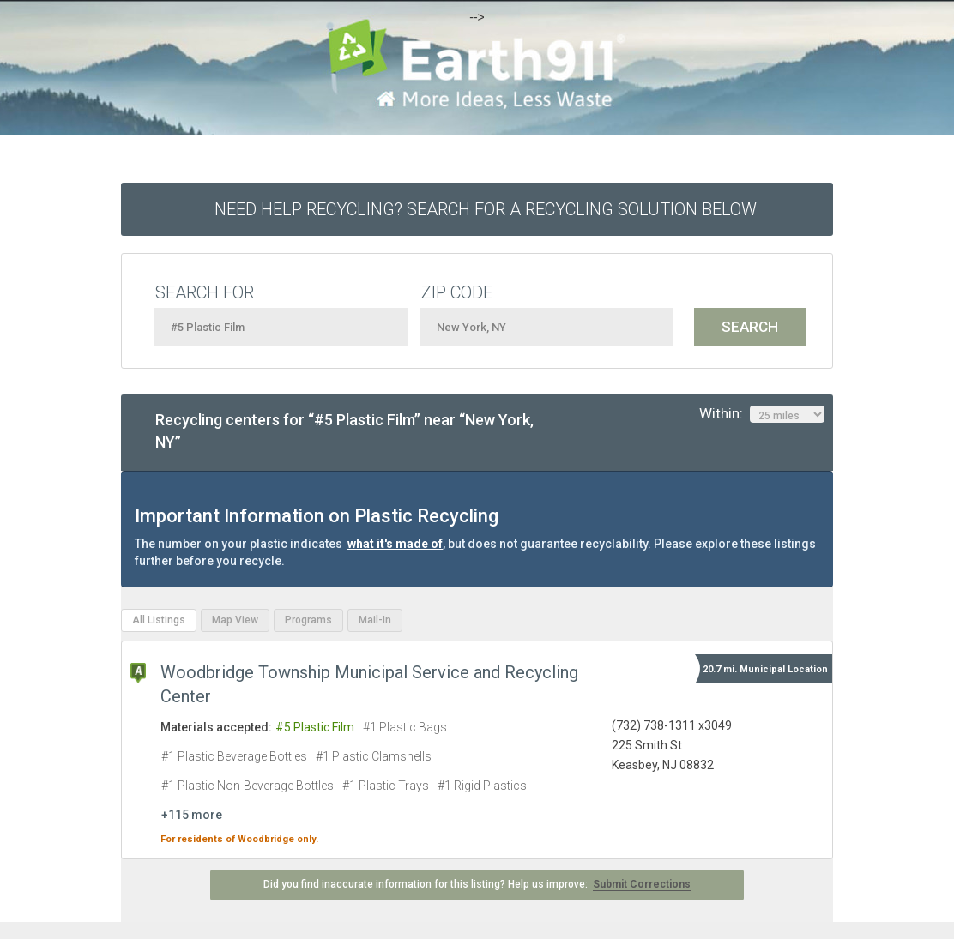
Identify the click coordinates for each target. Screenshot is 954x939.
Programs (308, 620)
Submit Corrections (642, 884)
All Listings (158, 620)
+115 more (191, 815)
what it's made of (395, 544)
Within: (761, 414)
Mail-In (375, 620)
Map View (235, 620)
